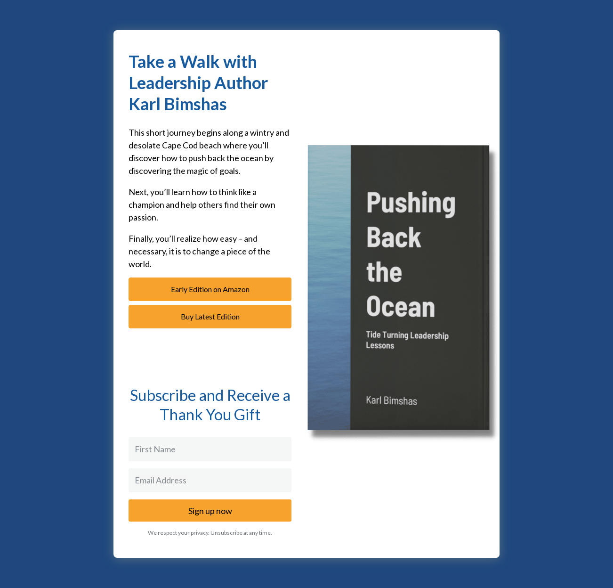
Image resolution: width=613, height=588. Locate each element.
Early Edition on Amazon (210, 289)
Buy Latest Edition (210, 316)
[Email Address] (210, 480)
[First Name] (210, 449)
